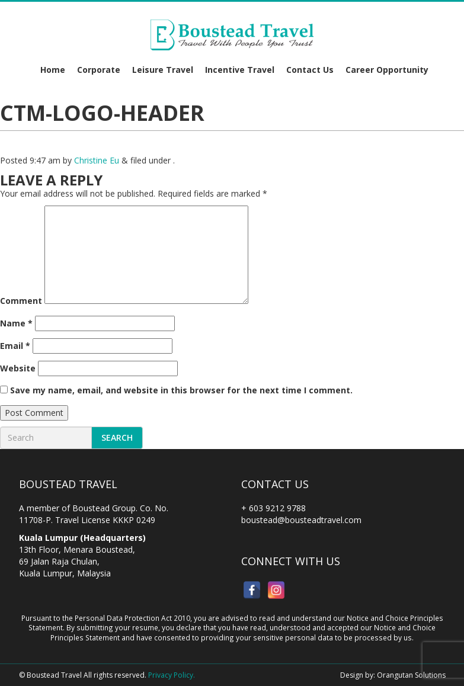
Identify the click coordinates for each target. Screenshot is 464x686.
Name (16, 323)
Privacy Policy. (171, 675)
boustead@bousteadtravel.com (301, 519)
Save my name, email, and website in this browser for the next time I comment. (181, 390)
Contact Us (310, 69)
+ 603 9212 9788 (273, 508)
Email (15, 345)
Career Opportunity (386, 69)
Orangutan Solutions (411, 675)
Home (52, 69)
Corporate (98, 69)
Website (18, 368)
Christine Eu (96, 160)
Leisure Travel (162, 69)
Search (117, 437)
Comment (21, 300)
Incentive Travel (239, 69)
